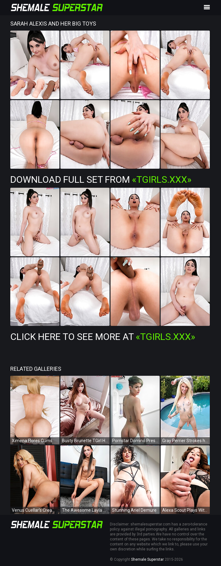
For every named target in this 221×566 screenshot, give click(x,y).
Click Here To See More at (102, 336)
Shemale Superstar (147, 559)
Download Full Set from (100, 179)
